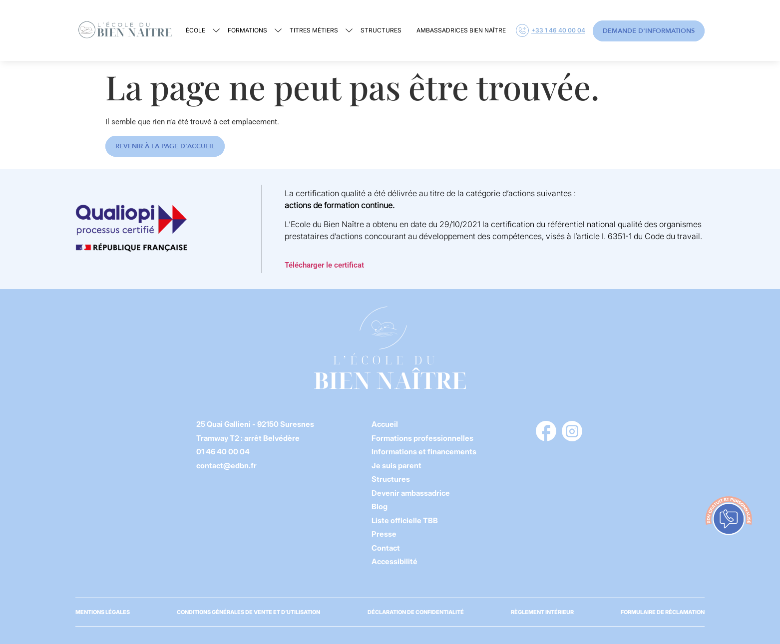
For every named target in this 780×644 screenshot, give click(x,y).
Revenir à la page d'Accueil (165, 146)
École (195, 30)
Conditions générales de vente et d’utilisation (248, 612)
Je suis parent (396, 465)
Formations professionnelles (422, 438)
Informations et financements (424, 451)
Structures (381, 30)
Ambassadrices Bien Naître (461, 30)
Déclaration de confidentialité (416, 612)
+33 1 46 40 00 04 (550, 30)
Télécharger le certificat (324, 265)
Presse (384, 534)
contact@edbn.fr (226, 465)
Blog (380, 506)
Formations (247, 30)
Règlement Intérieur (542, 612)
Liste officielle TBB (405, 520)
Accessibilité (394, 561)
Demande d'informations (649, 30)
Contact (386, 548)
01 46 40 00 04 (223, 451)
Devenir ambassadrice (411, 493)
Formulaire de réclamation (663, 612)
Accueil (385, 424)
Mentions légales (102, 612)
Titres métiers (314, 30)
